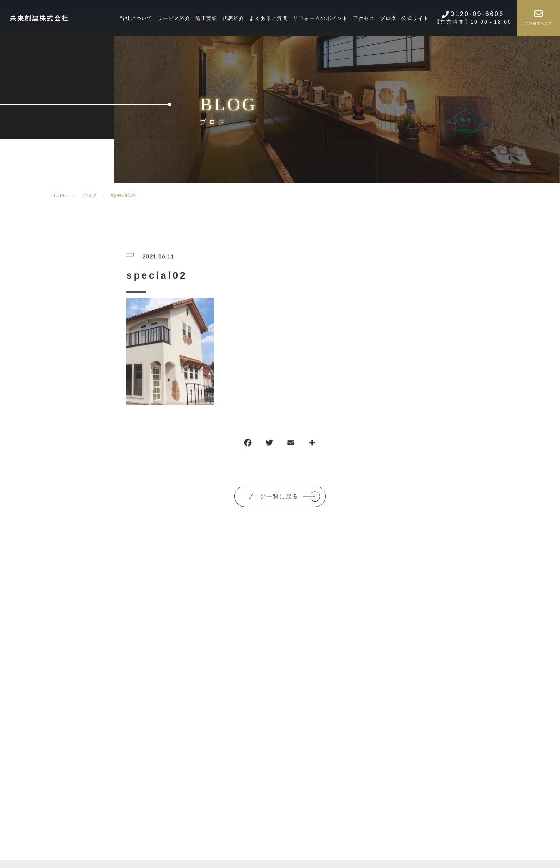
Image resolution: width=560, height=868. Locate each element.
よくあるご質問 (268, 18)
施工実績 (206, 18)
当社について (135, 18)
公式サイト (415, 18)
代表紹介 (233, 18)
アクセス (364, 18)
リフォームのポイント (320, 18)
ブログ (388, 18)
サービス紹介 (174, 18)
